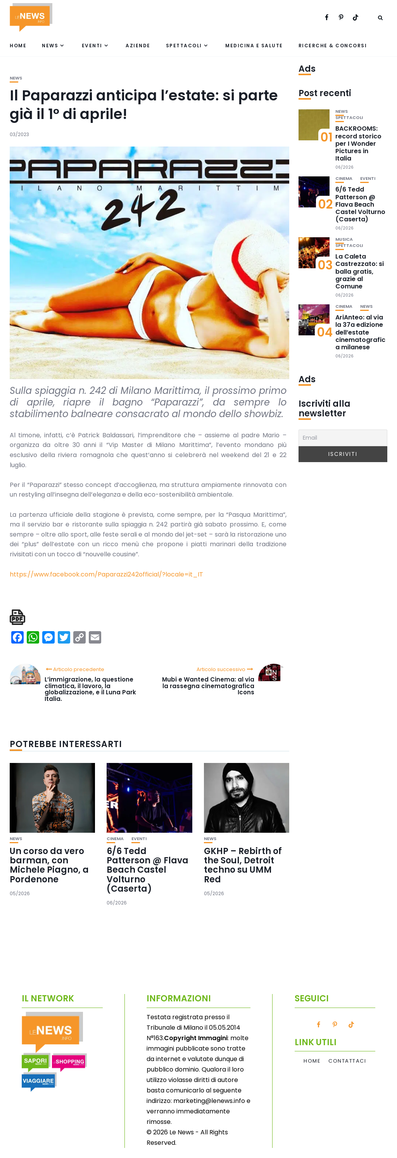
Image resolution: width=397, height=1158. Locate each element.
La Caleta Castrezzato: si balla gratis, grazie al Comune (359, 271)
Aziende (138, 45)
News (50, 45)
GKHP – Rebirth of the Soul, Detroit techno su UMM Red (243, 865)
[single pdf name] (17, 617)
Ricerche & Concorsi (333, 45)
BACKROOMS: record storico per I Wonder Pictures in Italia (358, 143)
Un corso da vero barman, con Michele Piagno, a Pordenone (49, 865)
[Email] (343, 438)
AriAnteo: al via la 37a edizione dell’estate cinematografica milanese (360, 332)
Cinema (115, 839)
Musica (344, 239)
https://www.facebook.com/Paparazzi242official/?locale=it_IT (106, 574)
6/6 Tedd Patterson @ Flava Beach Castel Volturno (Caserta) (147, 870)
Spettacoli (184, 45)
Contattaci (347, 1061)
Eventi (92, 45)
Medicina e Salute (254, 45)
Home (18, 45)
